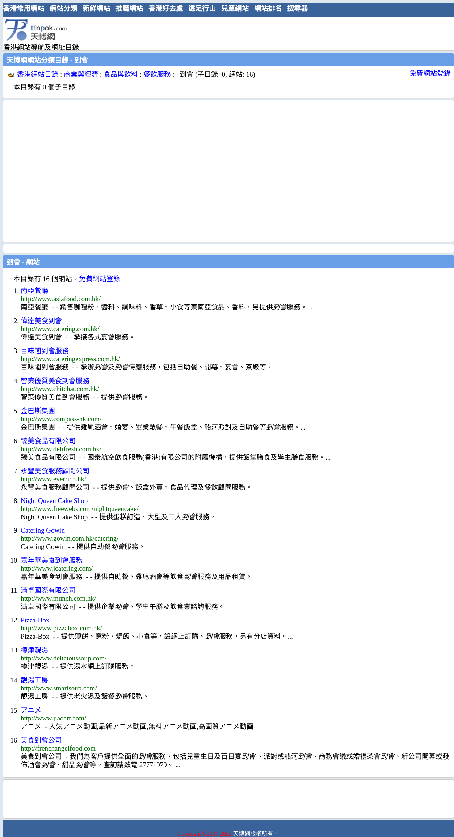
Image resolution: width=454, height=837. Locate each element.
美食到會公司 (41, 740)
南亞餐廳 (34, 291)
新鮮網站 (96, 8)
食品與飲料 (121, 74)
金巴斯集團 (38, 411)
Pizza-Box (35, 620)
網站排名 (268, 8)
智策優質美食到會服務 (55, 381)
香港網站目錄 (37, 74)
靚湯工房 (34, 680)
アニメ (31, 710)
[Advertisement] (68, 171)
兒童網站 (235, 8)
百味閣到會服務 (45, 351)
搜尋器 (297, 8)
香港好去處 (165, 8)
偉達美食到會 (41, 321)
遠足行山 (202, 8)
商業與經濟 (81, 74)
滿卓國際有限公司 (48, 590)
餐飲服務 (157, 74)
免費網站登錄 (430, 73)
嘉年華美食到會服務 (52, 560)
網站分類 (63, 8)
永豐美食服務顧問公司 (55, 471)
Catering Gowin (43, 530)
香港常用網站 (23, 8)
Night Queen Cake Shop (54, 500)
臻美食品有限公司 (48, 441)
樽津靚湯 (34, 650)
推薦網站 (129, 8)
